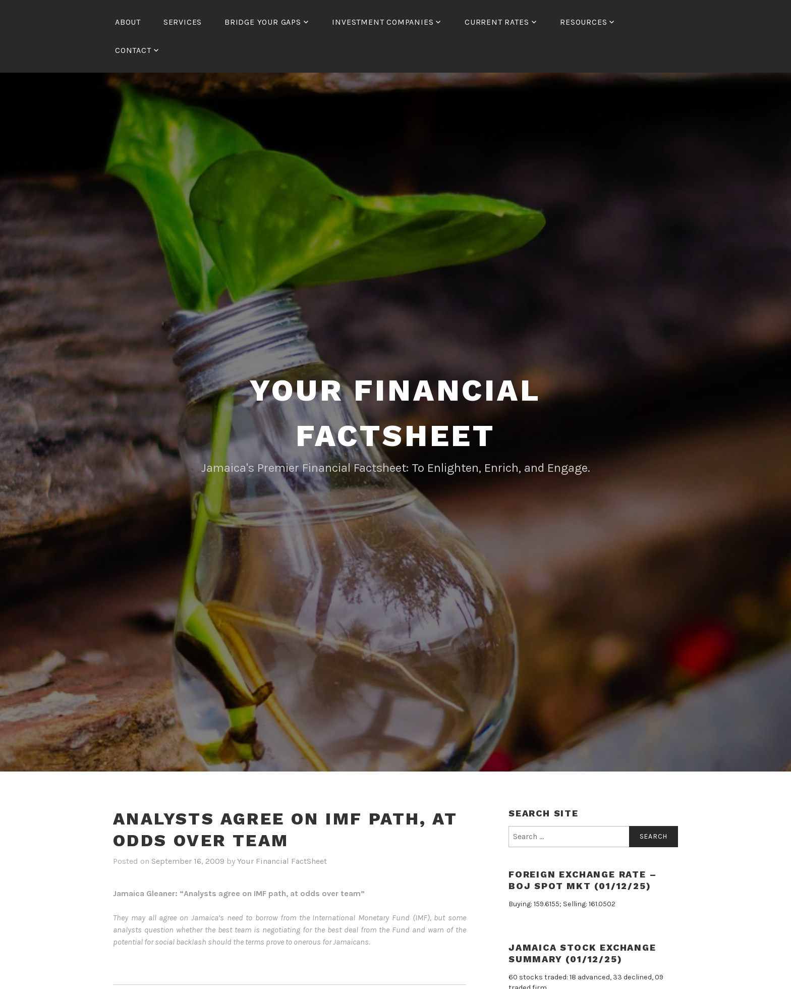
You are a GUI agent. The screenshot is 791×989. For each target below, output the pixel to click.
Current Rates (497, 22)
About (128, 22)
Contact (133, 50)
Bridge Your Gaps (262, 22)
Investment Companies (382, 22)
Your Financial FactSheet (282, 861)
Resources (583, 22)
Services (182, 22)
